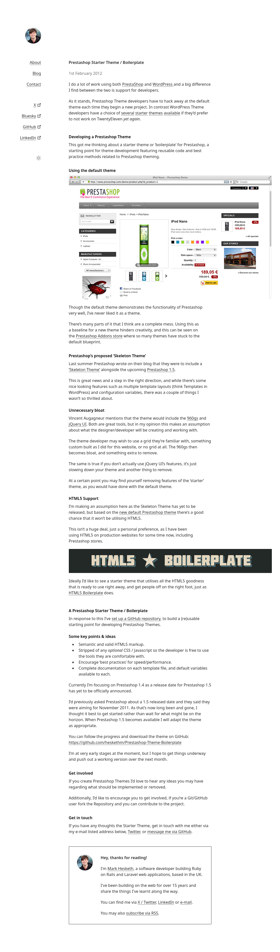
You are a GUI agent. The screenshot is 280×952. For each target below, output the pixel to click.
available (172, 113)
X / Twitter (147, 902)
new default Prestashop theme (147, 512)
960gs (192, 418)
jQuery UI (78, 424)
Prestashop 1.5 (161, 369)
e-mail (186, 902)
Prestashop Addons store (99, 336)
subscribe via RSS (142, 913)
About (35, 62)
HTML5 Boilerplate (86, 593)
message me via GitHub (169, 831)
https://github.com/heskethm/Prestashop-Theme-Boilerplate (125, 742)
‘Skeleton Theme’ (84, 369)
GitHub (29, 127)
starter (141, 113)
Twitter (134, 831)
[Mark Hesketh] (33, 36)
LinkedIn (166, 902)
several (127, 113)
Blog (36, 73)
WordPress (163, 84)
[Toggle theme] (38, 158)
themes (156, 113)
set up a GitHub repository (136, 618)
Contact (34, 84)
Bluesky (29, 116)
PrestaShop (132, 84)
